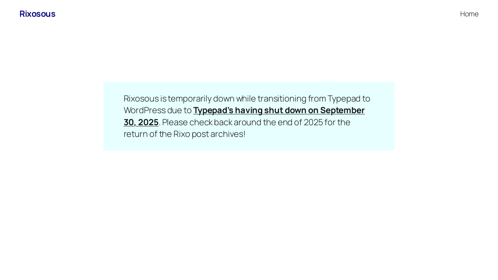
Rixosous (37, 13)
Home (469, 13)
